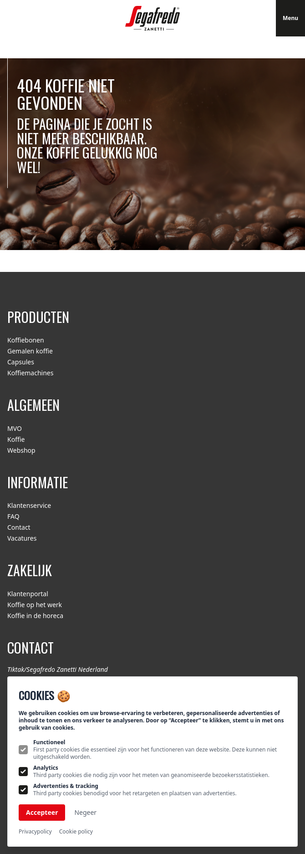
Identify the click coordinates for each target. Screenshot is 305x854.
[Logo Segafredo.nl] (152, 18)
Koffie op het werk (34, 604)
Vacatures (21, 538)
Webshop (21, 450)
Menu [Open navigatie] (290, 18)
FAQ (13, 516)
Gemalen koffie (30, 351)
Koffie (16, 439)
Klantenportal (27, 593)
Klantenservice (29, 505)
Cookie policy (76, 831)
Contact (18, 527)
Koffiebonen (25, 340)
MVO (14, 428)
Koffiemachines (30, 372)
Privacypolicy (35, 831)
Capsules (20, 362)
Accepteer (42, 812)
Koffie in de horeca (35, 615)
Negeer (85, 812)
